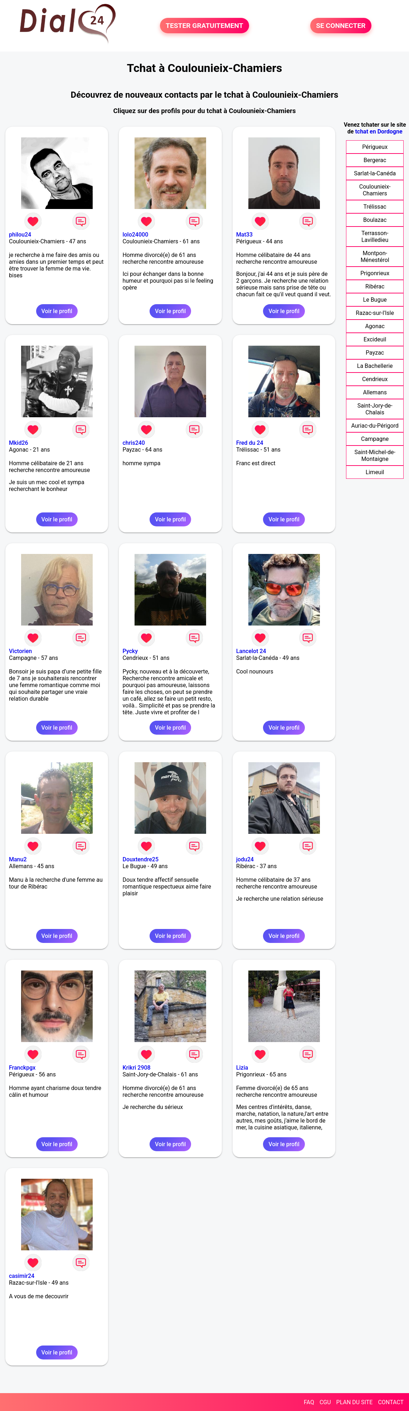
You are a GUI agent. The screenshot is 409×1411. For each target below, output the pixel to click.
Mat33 (244, 234)
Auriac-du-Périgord (374, 425)
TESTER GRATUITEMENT (204, 25)
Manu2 (18, 859)
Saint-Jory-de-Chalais (375, 409)
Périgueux (375, 146)
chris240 (133, 442)
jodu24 (245, 859)
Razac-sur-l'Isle (375, 313)
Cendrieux (375, 379)
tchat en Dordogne (378, 131)
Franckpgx (22, 1067)
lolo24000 (135, 234)
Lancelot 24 (251, 651)
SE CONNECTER (340, 25)
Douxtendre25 (140, 859)
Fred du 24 (249, 442)
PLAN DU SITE (354, 1402)
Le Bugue (375, 299)
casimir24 (21, 1276)
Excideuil (375, 339)
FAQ (309, 1402)
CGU (325, 1402)
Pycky (130, 651)
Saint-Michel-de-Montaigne (374, 455)
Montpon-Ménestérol (375, 256)
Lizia (242, 1067)
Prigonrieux (374, 273)
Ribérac (374, 286)
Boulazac (375, 219)
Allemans (375, 392)
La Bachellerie (375, 366)
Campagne (375, 439)
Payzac (375, 352)
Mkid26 (18, 442)
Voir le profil (57, 311)
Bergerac (375, 160)
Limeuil (375, 472)
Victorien (20, 651)
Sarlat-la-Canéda (375, 173)
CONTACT (391, 1402)
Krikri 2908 (136, 1067)
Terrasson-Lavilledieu (374, 236)
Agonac (374, 326)
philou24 (20, 234)
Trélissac (375, 206)
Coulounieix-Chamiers (375, 190)
